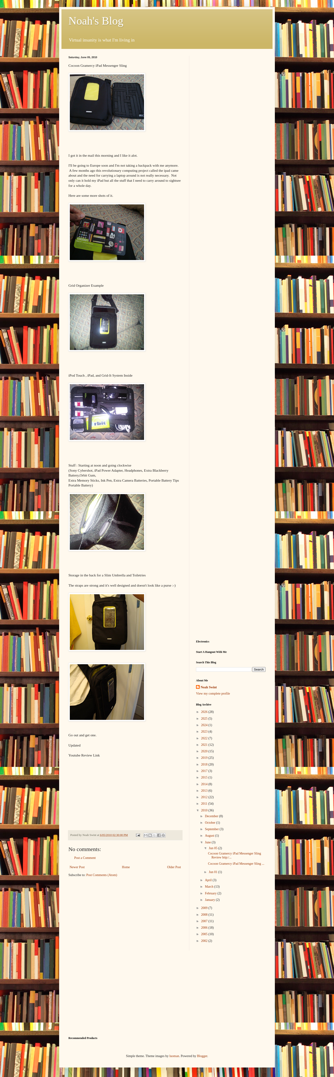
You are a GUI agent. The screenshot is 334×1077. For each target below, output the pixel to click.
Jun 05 (213, 848)
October (210, 822)
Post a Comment (85, 858)
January (210, 900)
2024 (205, 725)
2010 (205, 810)
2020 (205, 751)
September (212, 829)
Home (126, 867)
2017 (205, 771)
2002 (205, 941)
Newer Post (77, 867)
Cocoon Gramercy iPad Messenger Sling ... (236, 863)
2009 (205, 908)
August (210, 835)
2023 (205, 731)
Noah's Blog (95, 21)
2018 (205, 764)
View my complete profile (213, 693)
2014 (205, 784)
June (208, 842)
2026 (205, 712)
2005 (205, 934)
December (212, 816)
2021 (205, 745)
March (209, 886)
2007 (205, 921)
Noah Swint (209, 687)
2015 (205, 777)
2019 (205, 757)
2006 (205, 927)
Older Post (174, 867)
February (211, 893)
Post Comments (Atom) (101, 875)
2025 (205, 718)
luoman (174, 1056)
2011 (204, 803)
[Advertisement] (231, 125)
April (208, 880)
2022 (205, 738)
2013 (205, 790)
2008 (205, 914)
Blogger (202, 1056)
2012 (205, 797)
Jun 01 (213, 872)
